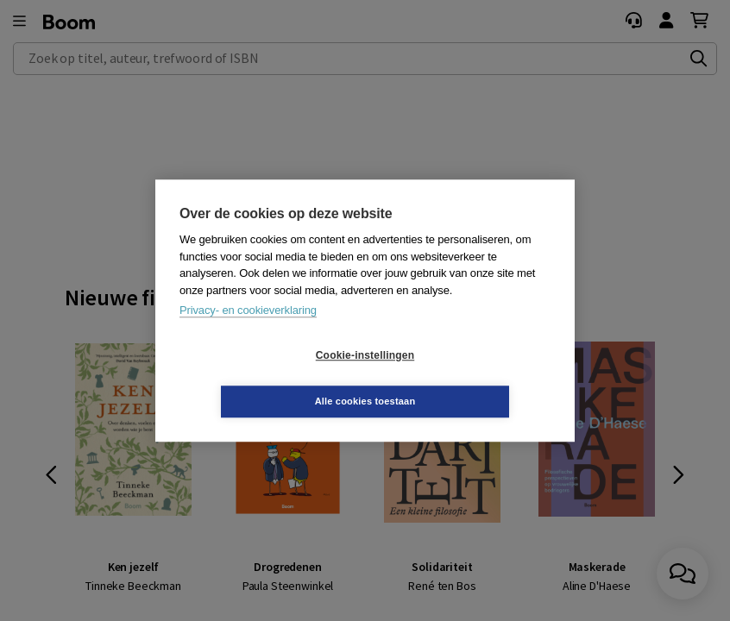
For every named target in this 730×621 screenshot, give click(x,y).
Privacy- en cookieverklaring (248, 333)
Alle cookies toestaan (468, 378)
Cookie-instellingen (262, 379)
